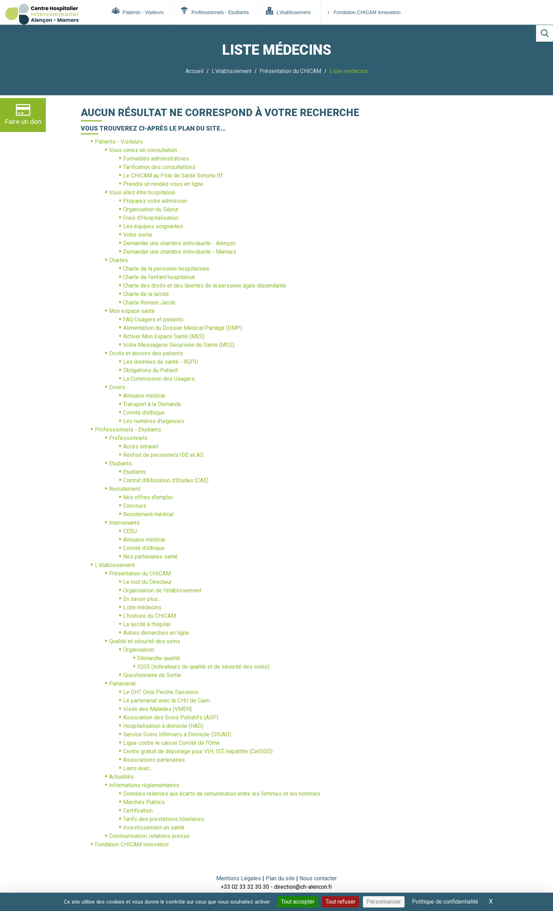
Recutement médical (148, 514)
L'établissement (288, 11)
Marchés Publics (144, 802)
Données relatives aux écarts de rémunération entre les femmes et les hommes (221, 793)
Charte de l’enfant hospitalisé (159, 277)
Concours (134, 505)
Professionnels (128, 438)
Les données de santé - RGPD (160, 361)
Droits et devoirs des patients (146, 353)
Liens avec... (138, 768)
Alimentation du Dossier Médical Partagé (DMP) (182, 328)
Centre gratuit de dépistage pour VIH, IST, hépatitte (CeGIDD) (198, 751)
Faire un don (23, 114)
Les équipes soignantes (153, 226)
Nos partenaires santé (150, 556)
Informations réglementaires (144, 785)
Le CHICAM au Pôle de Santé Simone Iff (173, 175)
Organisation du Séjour (150, 209)
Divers (117, 387)
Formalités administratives (156, 158)
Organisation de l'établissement (162, 590)
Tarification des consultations (159, 167)
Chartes (118, 260)
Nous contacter (318, 878)
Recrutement (124, 488)
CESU (130, 531)
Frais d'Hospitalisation (150, 218)
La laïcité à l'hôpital (146, 624)
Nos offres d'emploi (148, 497)
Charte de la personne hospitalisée (166, 268)
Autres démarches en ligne (156, 632)
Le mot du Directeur (147, 582)
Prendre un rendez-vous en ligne (163, 184)
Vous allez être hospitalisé (142, 192)
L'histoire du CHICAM (149, 616)
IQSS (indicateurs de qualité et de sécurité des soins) (203, 666)
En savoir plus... (142, 599)
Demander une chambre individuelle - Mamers (179, 251)
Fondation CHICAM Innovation (364, 12)
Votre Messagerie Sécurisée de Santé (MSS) (179, 345)
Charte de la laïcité (146, 294)
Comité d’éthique (144, 412)
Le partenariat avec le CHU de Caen (166, 700)
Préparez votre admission (155, 201)
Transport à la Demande (152, 404)
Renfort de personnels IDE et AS (163, 455)
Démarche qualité (158, 658)
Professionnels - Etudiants (215, 11)
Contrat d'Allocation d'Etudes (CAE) (165, 480)
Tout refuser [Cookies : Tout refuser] (341, 901)
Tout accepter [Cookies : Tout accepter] (298, 901)
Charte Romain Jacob (149, 302)
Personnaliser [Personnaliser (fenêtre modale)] (383, 901)
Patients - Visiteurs (138, 11)
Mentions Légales (238, 878)
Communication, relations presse (149, 836)
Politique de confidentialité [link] (445, 901)
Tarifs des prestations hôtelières (163, 819)
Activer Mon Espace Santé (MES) (164, 336)
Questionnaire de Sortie (152, 675)
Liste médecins (142, 607)
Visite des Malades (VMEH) (157, 709)
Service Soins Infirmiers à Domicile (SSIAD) (177, 734)
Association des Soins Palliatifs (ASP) (170, 717)
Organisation (138, 649)
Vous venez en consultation (143, 150)
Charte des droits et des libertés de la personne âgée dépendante (204, 285)
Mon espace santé (132, 311)
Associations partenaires (154, 759)
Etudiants (120, 463)
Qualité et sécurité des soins (144, 641)
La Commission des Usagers (159, 378)
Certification (138, 810)
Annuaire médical (144, 395)
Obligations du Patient (150, 370)
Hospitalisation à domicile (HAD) (163, 726)
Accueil (194, 71)
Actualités (121, 776)
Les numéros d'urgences (153, 421)
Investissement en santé (153, 827)
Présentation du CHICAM (290, 71)
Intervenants (124, 522)
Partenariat (122, 683)
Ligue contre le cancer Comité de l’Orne (171, 743)
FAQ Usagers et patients (153, 319)
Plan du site (281, 878)
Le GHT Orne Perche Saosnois (160, 692)
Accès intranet (140, 446)
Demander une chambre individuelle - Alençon (179, 243)
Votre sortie (137, 234)
